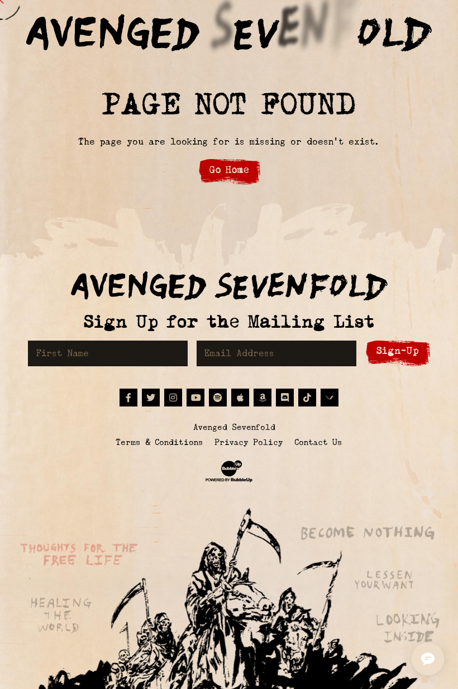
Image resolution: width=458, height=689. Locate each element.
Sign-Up (397, 351)
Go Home (229, 170)
